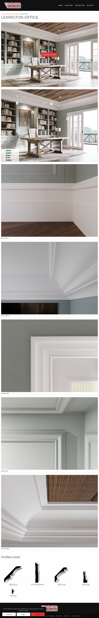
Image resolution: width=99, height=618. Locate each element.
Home (60, 5)
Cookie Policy (67, 616)
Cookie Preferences (76, 616)
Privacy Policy (59, 616)
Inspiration (80, 5)
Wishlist (90, 5)
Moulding (69, 5)
